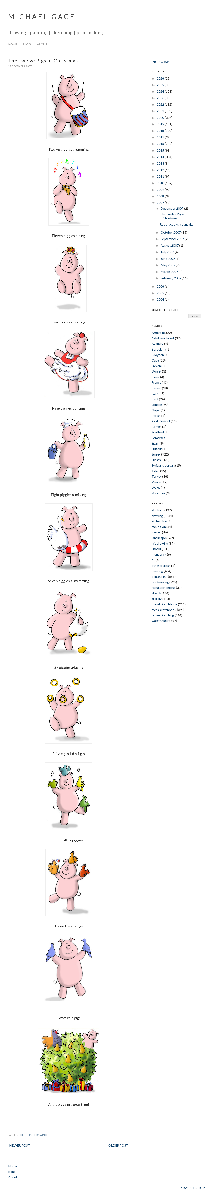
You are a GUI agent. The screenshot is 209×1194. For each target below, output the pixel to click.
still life (157, 599)
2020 (161, 117)
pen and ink (159, 576)
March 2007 (170, 271)
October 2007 (171, 232)
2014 (161, 157)
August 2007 (170, 245)
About (42, 44)
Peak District (161, 421)
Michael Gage (42, 17)
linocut (156, 549)
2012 (161, 170)
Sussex (156, 460)
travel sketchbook (164, 604)
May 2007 (168, 265)
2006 (161, 286)
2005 (161, 293)
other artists (160, 565)
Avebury (157, 343)
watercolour (160, 621)
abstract (158, 510)
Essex (156, 377)
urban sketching (163, 615)
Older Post (118, 1145)
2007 (161, 202)
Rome (156, 426)
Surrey (156, 454)
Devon (156, 366)
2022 (161, 104)
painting (157, 571)
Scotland (158, 432)
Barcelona (159, 349)
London (157, 404)
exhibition (159, 527)
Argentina (159, 332)
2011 (161, 176)
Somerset (158, 438)
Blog (27, 44)
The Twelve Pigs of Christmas (173, 216)
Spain (155, 443)
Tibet (156, 471)
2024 (161, 91)
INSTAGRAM (161, 61)
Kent (155, 399)
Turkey (157, 476)
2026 (161, 78)
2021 (161, 111)
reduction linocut (163, 587)
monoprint (159, 554)
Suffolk (157, 449)
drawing (40, 1135)
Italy (155, 393)
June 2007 (168, 258)
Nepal (156, 410)
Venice (156, 482)
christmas (26, 1135)
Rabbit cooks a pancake (176, 224)
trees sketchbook (164, 610)
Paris (155, 415)
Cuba (155, 360)
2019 (161, 124)
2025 (161, 85)
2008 (161, 196)
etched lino (159, 521)
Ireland (156, 388)
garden (156, 532)
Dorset (156, 371)
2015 (161, 150)
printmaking (160, 582)
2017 (161, 137)
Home (12, 44)
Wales (156, 487)
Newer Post (19, 1145)
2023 (161, 98)
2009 (161, 189)
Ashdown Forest (163, 338)
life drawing (160, 543)
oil (153, 560)
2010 (161, 183)
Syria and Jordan (163, 465)
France (156, 382)
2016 (161, 143)
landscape (159, 538)
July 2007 (168, 252)
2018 (161, 130)
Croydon (158, 355)
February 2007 (171, 278)
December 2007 (172, 208)
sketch (156, 593)
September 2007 (173, 239)
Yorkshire (158, 493)
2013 (161, 163)
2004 (161, 299)
